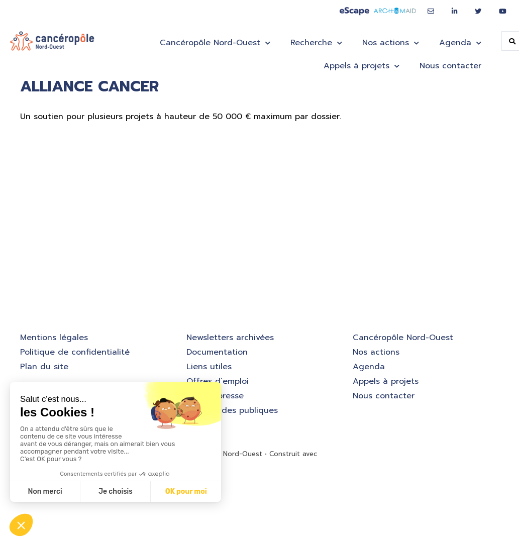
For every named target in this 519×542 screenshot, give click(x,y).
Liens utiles (209, 367)
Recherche (316, 43)
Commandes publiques (232, 410)
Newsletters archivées (230, 338)
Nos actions (390, 43)
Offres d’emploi (217, 381)
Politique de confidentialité (75, 352)
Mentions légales (54, 338)
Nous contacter (450, 66)
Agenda (460, 43)
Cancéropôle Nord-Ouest (215, 43)
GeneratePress (343, 454)
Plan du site (44, 367)
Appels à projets (361, 66)
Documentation (217, 352)
